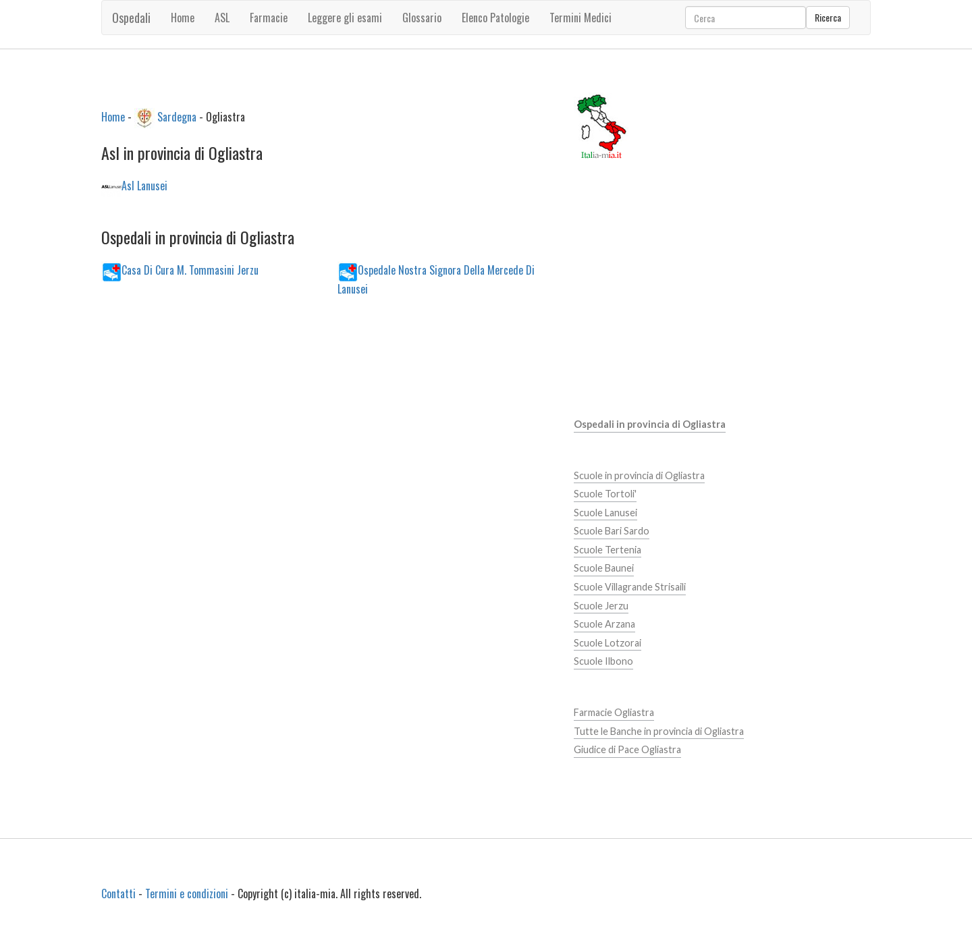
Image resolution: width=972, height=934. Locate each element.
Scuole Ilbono (603, 661)
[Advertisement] (327, 421)
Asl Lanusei (144, 185)
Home (182, 17)
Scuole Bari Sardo (611, 531)
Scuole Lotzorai (607, 643)
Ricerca (828, 17)
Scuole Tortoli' (605, 493)
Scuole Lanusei (605, 512)
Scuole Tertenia (607, 549)
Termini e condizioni (186, 893)
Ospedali (131, 17)
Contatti (118, 893)
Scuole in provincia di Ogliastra (639, 475)
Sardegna (176, 116)
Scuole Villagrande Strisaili (630, 587)
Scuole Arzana (604, 624)
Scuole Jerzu (601, 605)
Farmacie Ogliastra (614, 712)
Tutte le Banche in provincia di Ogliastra (659, 731)
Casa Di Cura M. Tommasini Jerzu (190, 269)
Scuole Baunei (604, 568)
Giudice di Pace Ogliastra (627, 749)
